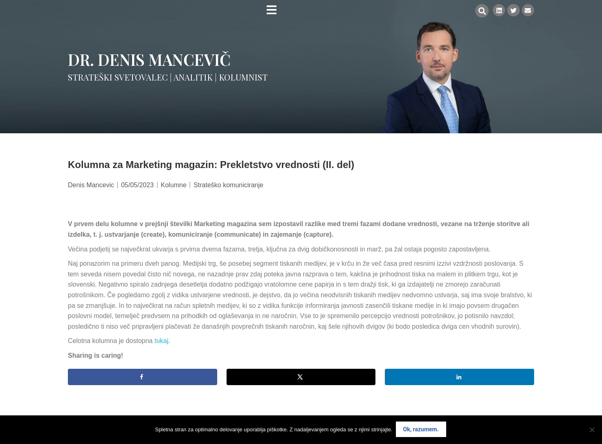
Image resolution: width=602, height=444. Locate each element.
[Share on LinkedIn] (459, 377)
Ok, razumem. (421, 430)
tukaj (161, 340)
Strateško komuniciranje (228, 185)
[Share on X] (301, 377)
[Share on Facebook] (142, 377)
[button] (480, 11)
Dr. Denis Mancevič (149, 59)
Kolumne (173, 185)
